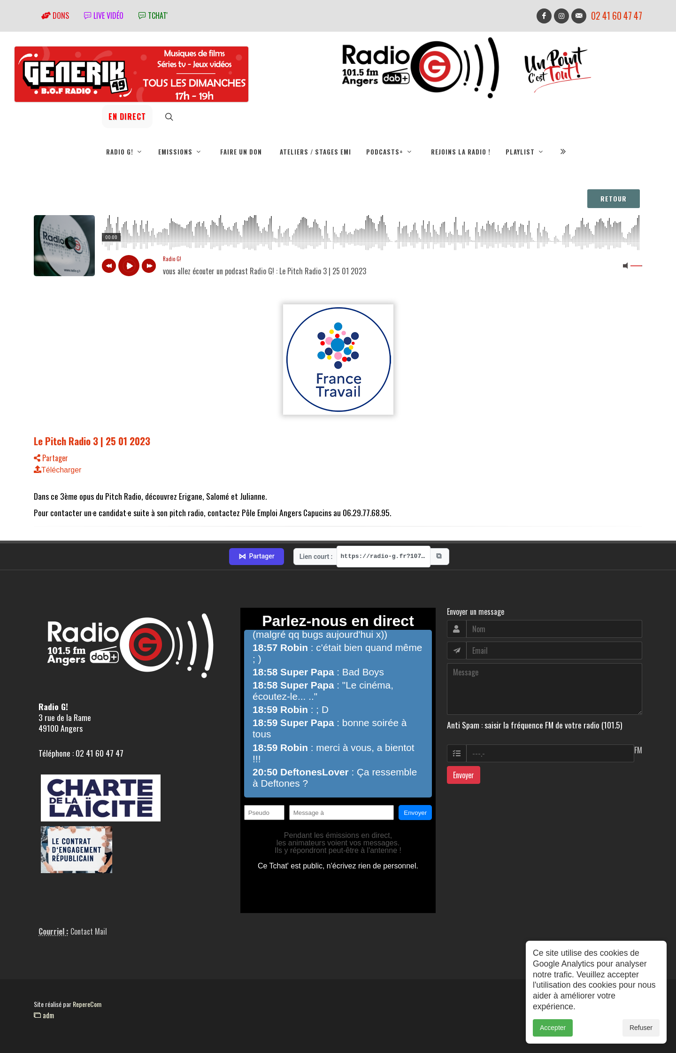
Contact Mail (88, 931)
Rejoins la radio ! (461, 151)
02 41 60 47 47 (616, 16)
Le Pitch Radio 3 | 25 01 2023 (92, 441)
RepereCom (87, 1004)
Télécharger (57, 470)
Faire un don (241, 151)
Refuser (641, 1027)
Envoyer (463, 775)
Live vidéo (103, 15)
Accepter (553, 1027)
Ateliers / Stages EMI (315, 151)
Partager (51, 458)
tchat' (153, 15)
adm (44, 1015)
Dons (55, 15)
